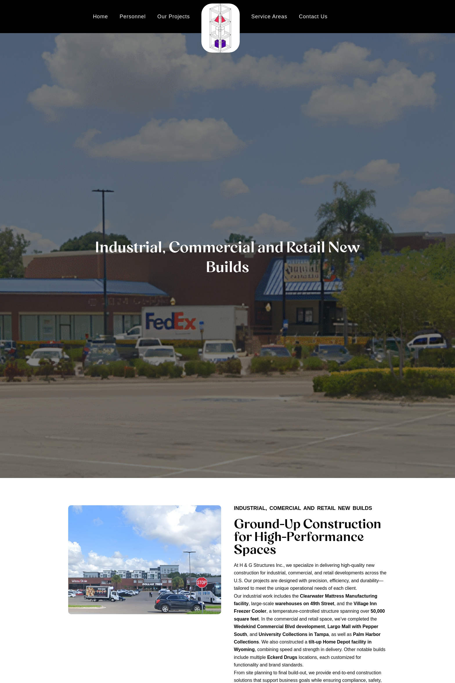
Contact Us (313, 16)
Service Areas (269, 16)
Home (100, 16)
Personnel (133, 16)
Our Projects (173, 16)
